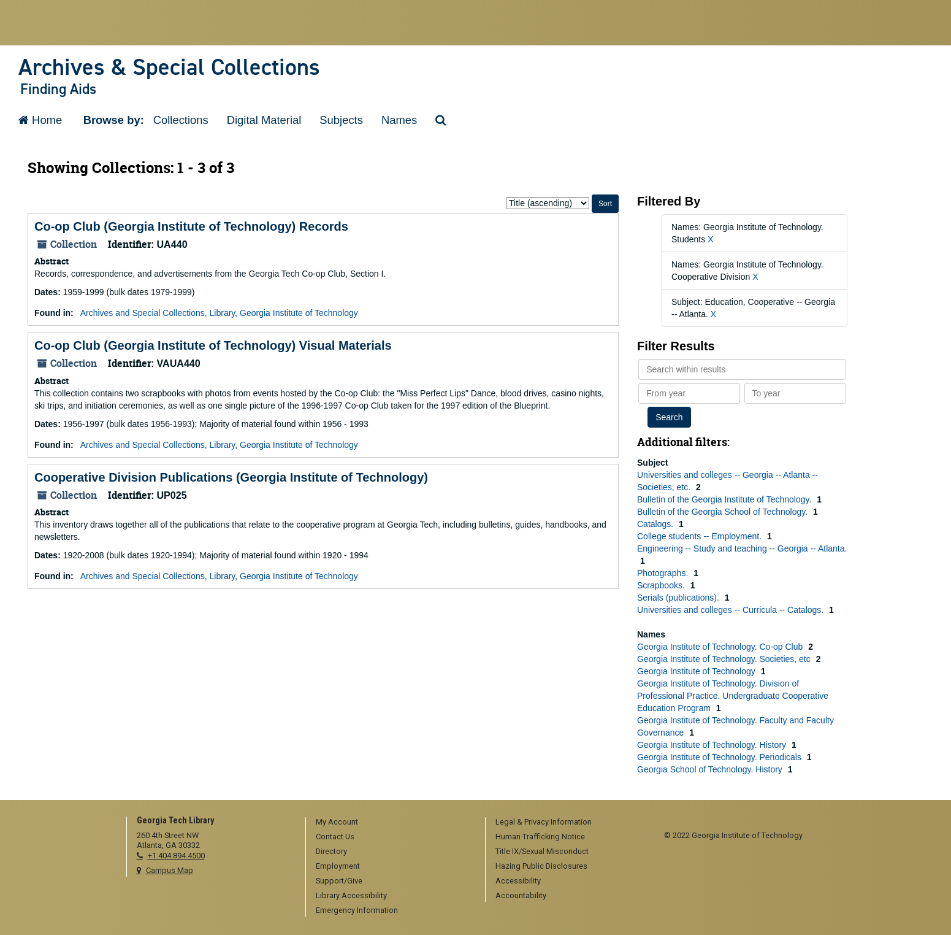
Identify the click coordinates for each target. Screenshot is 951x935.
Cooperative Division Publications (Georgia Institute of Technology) (231, 477)
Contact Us (335, 836)
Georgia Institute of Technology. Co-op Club (721, 647)
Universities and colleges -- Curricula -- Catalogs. (731, 610)
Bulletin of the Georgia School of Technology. (723, 512)
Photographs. (663, 573)
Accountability (520, 895)
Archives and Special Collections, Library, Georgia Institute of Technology (219, 313)
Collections (180, 120)
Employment (338, 866)
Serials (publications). (679, 597)
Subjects (341, 120)
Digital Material (264, 120)
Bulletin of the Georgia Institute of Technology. (725, 499)
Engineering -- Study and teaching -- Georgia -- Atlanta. (742, 548)
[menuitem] (391, 822)
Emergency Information (357, 910)
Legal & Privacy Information (543, 821)
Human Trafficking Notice (540, 836)
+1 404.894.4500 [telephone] (176, 855)
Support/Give (339, 880)
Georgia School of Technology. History (711, 769)
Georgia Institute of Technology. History (713, 745)
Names (399, 120)
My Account (337, 821)
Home (40, 120)
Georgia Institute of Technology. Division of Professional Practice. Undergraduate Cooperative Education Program (732, 696)
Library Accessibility (351, 895)
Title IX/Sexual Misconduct (542, 851)
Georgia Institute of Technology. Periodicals (720, 757)
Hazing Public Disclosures (541, 866)
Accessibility (518, 880)
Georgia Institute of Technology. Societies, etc (725, 659)
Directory (331, 851)
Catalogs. (656, 524)
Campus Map (169, 870)
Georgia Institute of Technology (697, 671)
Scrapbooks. (662, 585)
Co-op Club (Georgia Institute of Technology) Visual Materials (213, 345)
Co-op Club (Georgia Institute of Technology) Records (191, 226)
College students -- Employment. (700, 536)
